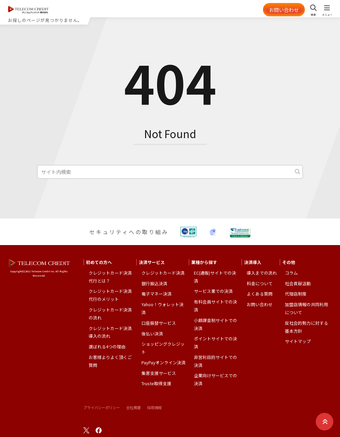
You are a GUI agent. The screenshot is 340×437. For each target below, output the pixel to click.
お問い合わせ (282, 10)
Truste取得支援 (156, 385)
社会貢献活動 (298, 285)
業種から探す (204, 263)
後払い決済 (152, 335)
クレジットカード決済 (163, 274)
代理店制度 (295, 295)
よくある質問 (260, 295)
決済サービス (152, 263)
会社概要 (133, 409)
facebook (99, 432)
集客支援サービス (158, 374)
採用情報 (154, 409)
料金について (260, 285)
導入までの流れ (262, 274)
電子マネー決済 (156, 295)
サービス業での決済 (213, 293)
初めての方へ (99, 263)
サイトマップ (298, 343)
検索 (313, 14)
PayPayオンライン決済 (163, 364)
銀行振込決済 (154, 285)
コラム (291, 274)
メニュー (327, 14)
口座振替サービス (158, 324)
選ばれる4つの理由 (107, 348)
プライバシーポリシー (101, 409)
